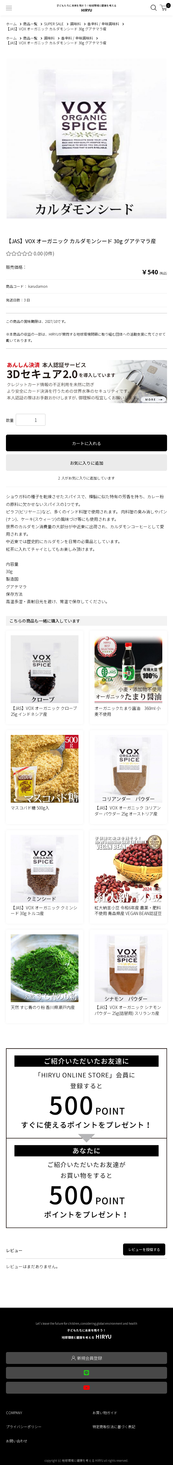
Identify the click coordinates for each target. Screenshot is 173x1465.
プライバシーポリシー (24, 1426)
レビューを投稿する (144, 1249)
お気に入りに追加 (86, 463)
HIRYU (86, 1334)
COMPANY (14, 1412)
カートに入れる (86, 443)
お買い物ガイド (104, 1412)
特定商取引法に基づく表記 (113, 1426)
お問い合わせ (16, 1440)
